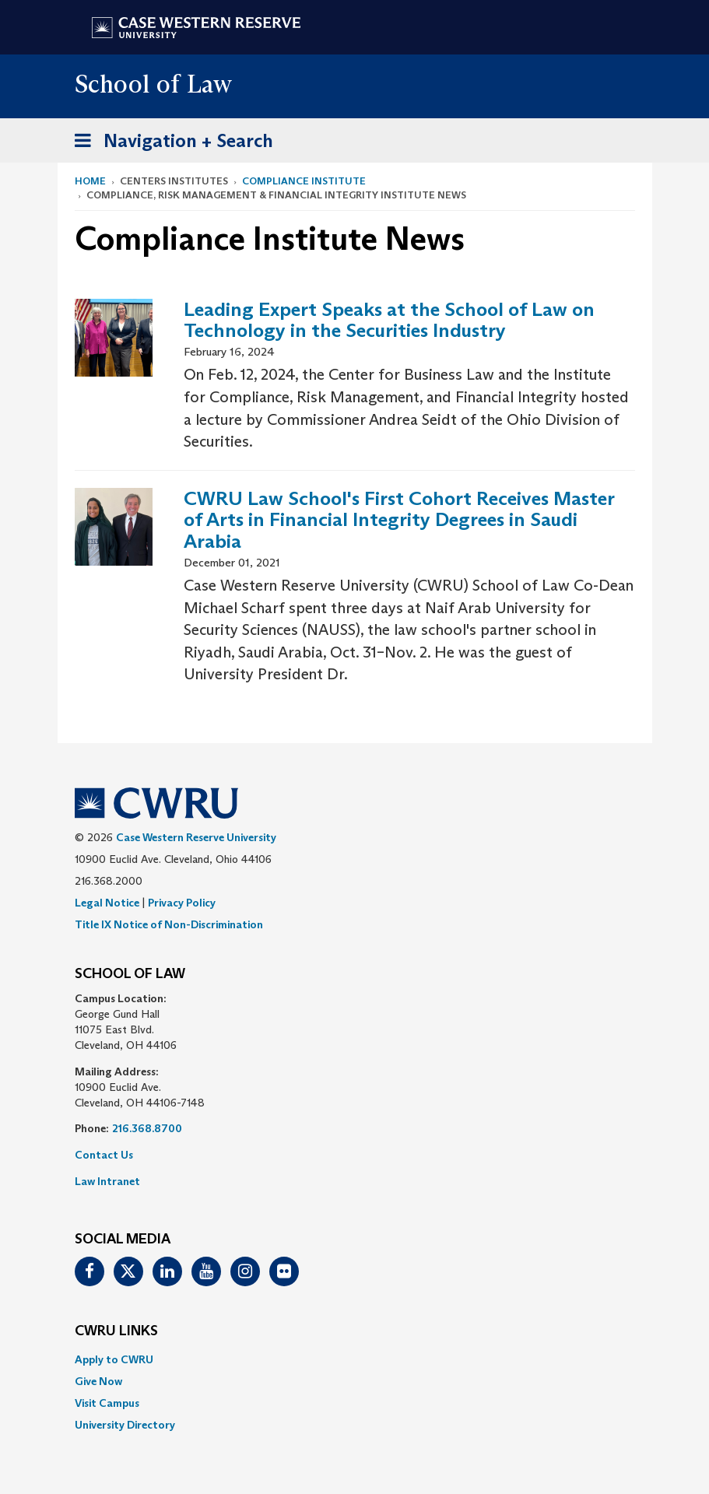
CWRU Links (116, 1331)
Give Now (98, 1381)
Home (90, 181)
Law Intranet (107, 1181)
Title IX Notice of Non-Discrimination (169, 924)
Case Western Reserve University (196, 837)
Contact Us (104, 1155)
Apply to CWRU (114, 1359)
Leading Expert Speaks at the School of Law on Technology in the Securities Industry (389, 320)
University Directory (125, 1425)
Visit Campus (107, 1403)
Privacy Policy (182, 903)
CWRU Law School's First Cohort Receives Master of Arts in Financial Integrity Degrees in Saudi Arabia (399, 519)
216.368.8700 (147, 1128)
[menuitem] (355, 1359)
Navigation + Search (169, 143)
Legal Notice (107, 903)
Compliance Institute (304, 181)
